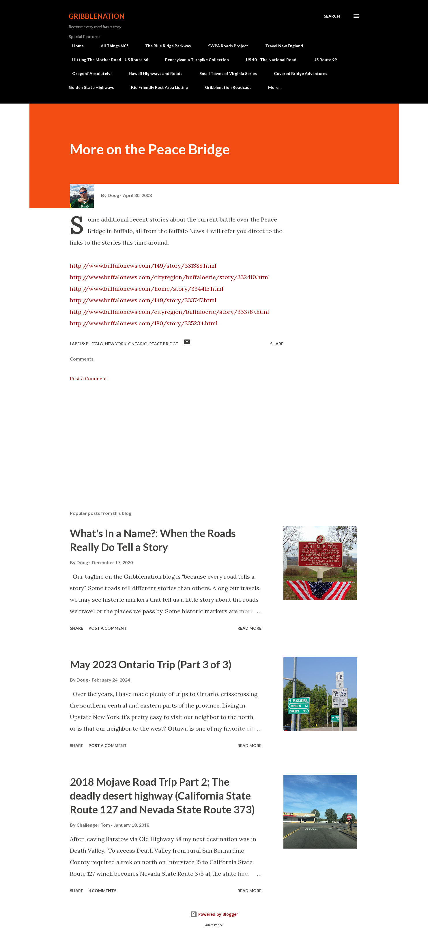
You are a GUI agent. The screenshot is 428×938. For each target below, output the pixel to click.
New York (115, 343)
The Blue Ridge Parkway (165, 45)
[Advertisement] (167, 438)
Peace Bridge (163, 343)
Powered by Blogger (214, 914)
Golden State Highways (91, 87)
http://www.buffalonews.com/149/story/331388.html (143, 265)
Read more (249, 628)
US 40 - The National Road (267, 59)
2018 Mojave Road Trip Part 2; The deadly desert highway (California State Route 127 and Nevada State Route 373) (162, 795)
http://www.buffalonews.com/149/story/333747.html (143, 300)
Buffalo (94, 343)
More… (275, 87)
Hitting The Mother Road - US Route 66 (107, 59)
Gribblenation (97, 16)
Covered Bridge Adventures (297, 73)
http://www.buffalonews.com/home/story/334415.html (146, 288)
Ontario (137, 343)
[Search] (332, 16)
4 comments (102, 890)
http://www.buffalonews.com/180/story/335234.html (144, 323)
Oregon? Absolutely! (88, 73)
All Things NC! (111, 45)
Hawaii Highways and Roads (152, 73)
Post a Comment (88, 378)
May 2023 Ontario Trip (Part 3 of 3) (150, 664)
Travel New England (281, 45)
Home (74, 45)
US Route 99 (321, 59)
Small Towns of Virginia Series (224, 73)
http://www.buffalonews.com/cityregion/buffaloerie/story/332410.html (170, 277)
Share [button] (276, 343)
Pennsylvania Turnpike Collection (193, 59)
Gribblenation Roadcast (228, 87)
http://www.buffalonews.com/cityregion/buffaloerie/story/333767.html (169, 311)
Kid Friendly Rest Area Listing (159, 87)
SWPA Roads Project (225, 45)
